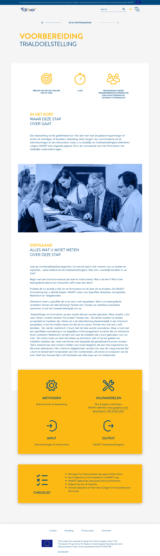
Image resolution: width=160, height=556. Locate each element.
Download (106, 530)
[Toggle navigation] (137, 9)
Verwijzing (69, 530)
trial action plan (115, 411)
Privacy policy (87, 530)
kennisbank (99, 411)
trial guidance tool (117, 407)
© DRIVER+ (63, 552)
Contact (53, 530)
